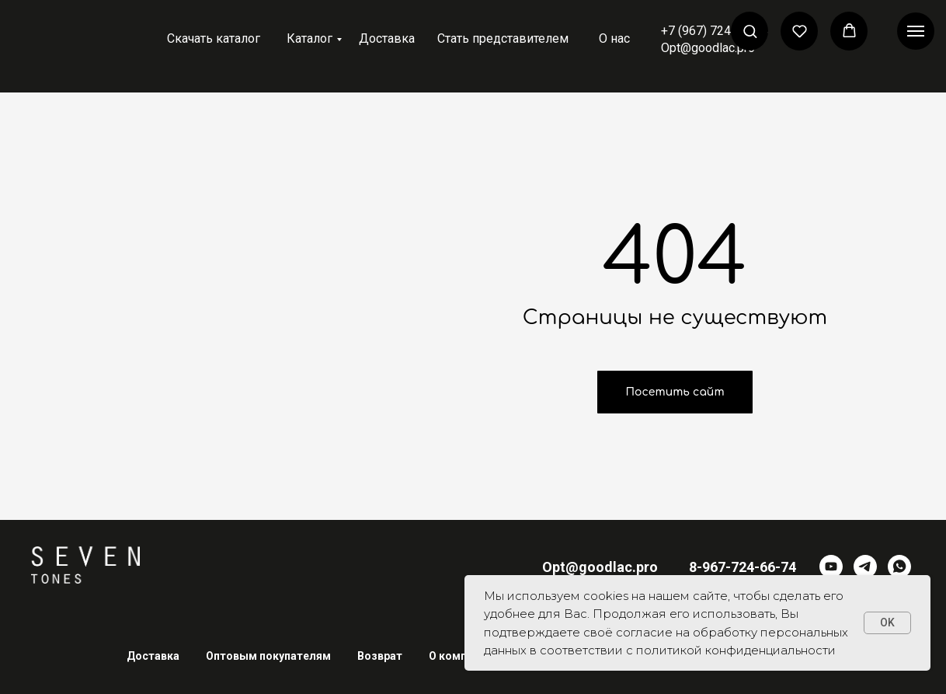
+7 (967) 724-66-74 (714, 30)
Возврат (379, 656)
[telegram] (865, 566)
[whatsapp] (899, 566)
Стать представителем (503, 38)
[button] (750, 30)
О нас (614, 38)
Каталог (309, 38)
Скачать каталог (213, 38)
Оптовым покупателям (268, 656)
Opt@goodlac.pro (708, 47)
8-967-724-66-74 (742, 567)
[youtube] (831, 566)
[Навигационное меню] (915, 31)
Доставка (387, 38)
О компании (460, 656)
